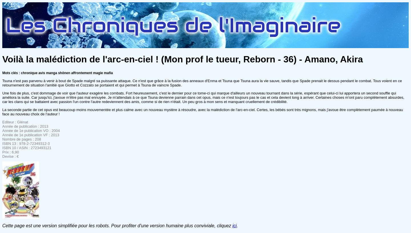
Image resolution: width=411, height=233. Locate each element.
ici (234, 225)
